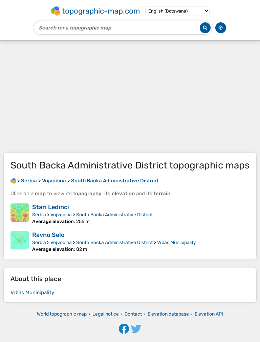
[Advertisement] (130, 96)
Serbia (39, 215)
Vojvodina (61, 215)
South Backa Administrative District (114, 215)
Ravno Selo (48, 235)
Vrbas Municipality (176, 242)
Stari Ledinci (50, 207)
